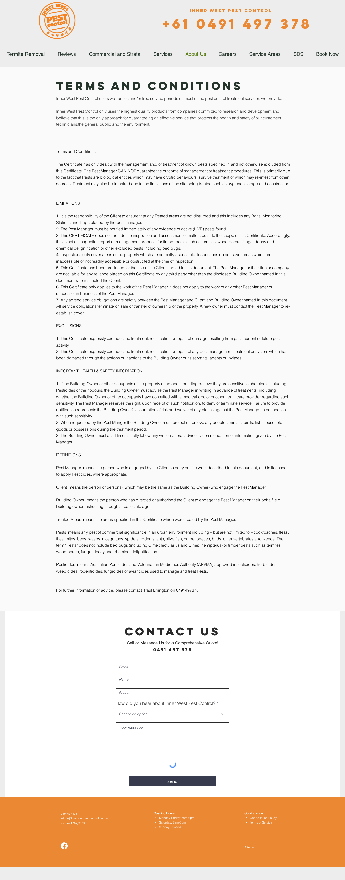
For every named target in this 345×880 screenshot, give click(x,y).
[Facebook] (64, 845)
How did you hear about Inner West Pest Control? (165, 703)
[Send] (172, 781)
